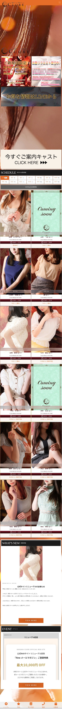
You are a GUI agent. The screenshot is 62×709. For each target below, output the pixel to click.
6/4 (4, 177)
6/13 (22, 182)
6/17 (57, 182)
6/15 (39, 182)
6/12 (13, 182)
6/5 (13, 177)
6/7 (31, 177)
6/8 (39, 177)
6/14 (31, 182)
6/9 (48, 177)
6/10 (57, 177)
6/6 (22, 177)
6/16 (48, 182)
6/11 (4, 182)
